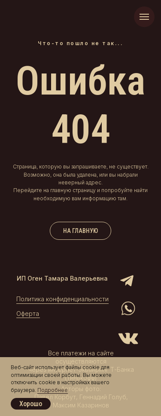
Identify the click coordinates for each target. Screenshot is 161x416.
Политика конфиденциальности (62, 299)
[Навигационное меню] (144, 17)
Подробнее (52, 390)
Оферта (27, 313)
